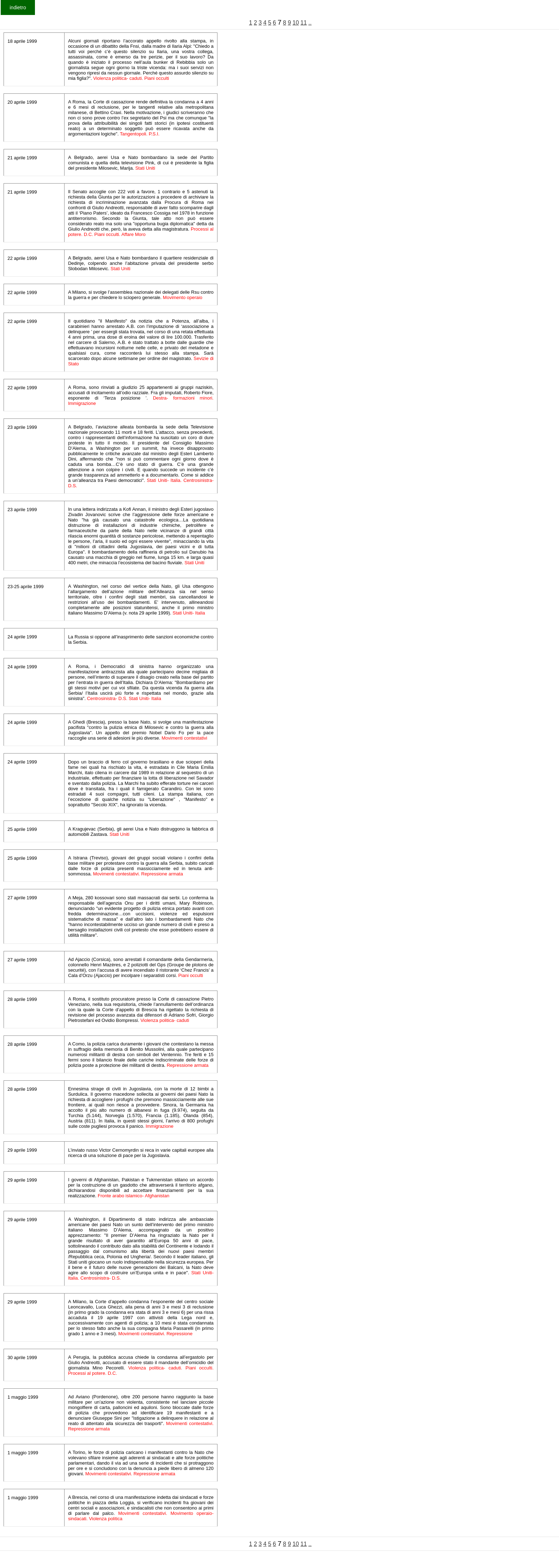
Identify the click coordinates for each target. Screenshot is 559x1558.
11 (304, 23)
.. (310, 23)
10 (296, 23)
